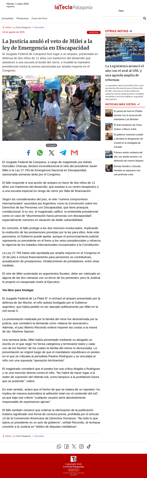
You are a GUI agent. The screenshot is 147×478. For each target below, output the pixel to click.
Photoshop (23, 18)
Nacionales (39, 27)
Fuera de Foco (39, 18)
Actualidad (7, 18)
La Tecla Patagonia (22, 27)
